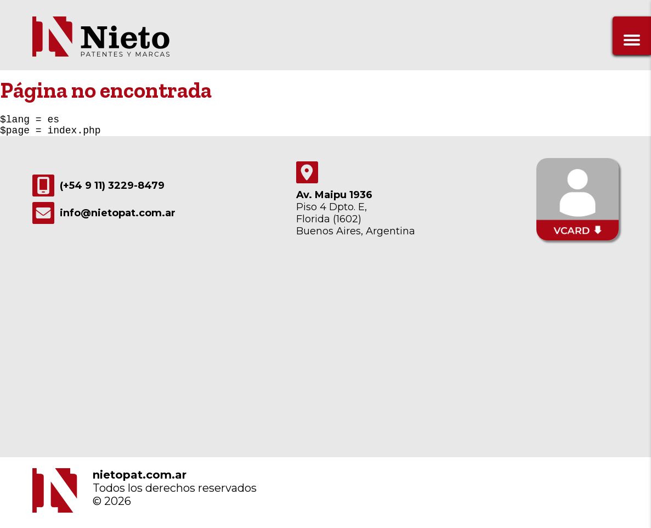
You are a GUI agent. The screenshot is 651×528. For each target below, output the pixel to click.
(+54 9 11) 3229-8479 (98, 190)
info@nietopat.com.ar (104, 217)
